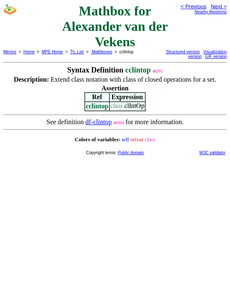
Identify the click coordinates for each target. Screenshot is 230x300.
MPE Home (52, 52)
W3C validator (212, 152)
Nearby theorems (211, 12)
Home (29, 52)
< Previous (193, 6)
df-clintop (99, 121)
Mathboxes (101, 52)
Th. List (77, 52)
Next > (219, 6)
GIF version (216, 56)
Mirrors (9, 52)
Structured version (183, 52)
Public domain (131, 152)
